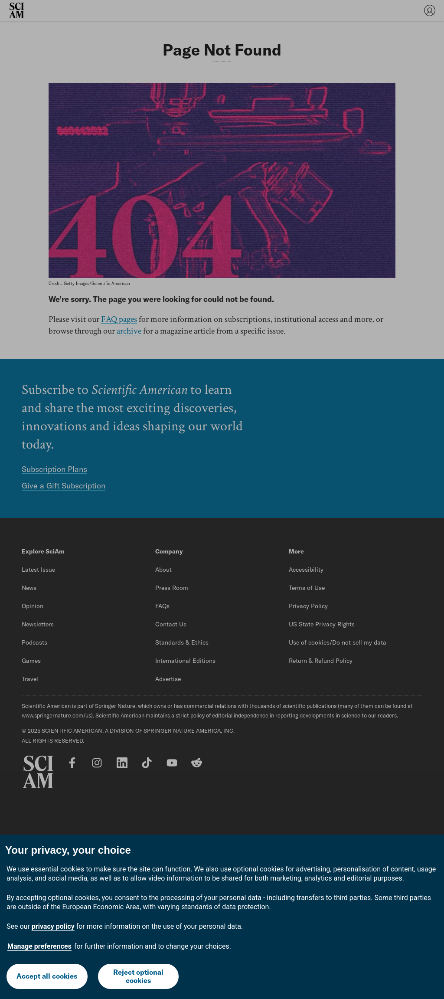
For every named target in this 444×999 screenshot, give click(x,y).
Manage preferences (39, 946)
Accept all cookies (46, 976)
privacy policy (53, 926)
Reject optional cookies (138, 976)
